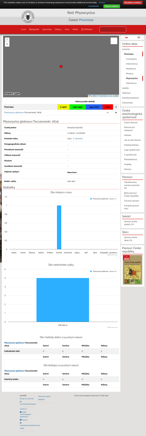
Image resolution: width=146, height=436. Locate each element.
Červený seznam (131, 201)
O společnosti (130, 155)
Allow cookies (112, 6)
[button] (61, 66)
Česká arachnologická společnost (25, 414)
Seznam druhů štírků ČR (130, 238)
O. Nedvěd (77, 138)
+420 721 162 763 (27, 399)
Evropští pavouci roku (131, 207)
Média (75, 29)
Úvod (23, 29)
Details (102, 2)
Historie (127, 135)
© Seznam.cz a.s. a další (108, 96)
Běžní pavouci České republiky (131, 194)
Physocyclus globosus (14, 343)
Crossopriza (131, 59)
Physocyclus (132, 78)
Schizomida (127, 103)
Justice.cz (23, 409)
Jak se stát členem (132, 140)
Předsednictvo (130, 159)
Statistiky (41, 399)
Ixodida (125, 88)
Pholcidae (86, 20)
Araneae (126, 49)
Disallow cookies (133, 2)
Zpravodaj (46, 29)
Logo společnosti (132, 150)
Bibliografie (34, 29)
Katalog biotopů (131, 145)
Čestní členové (130, 122)
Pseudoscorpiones (130, 98)
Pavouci (24, 420)
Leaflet (93, 96)
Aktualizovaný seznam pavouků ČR (131, 185)
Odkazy (58, 29)
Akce (67, 29)
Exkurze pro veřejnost (129, 128)
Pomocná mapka (44, 396)
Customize (93, 6)
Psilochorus (131, 83)
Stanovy (127, 169)
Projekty (127, 164)
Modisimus (131, 69)
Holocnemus (132, 64)
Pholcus (129, 73)
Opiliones (126, 93)
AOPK (22, 428)
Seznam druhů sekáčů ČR (130, 223)
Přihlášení (87, 29)
